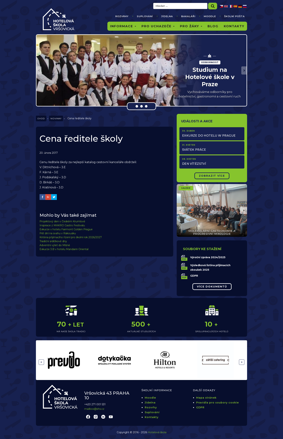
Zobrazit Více (212, 175)
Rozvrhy (122, 16)
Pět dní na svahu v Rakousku (58, 233)
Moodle (210, 16)
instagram (96, 417)
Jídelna (167, 16)
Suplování (145, 16)
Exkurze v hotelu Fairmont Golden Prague (66, 229)
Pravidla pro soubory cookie (217, 402)
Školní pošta (234, 16)
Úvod (41, 118)
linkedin (103, 417)
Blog (213, 26)
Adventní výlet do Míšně (55, 245)
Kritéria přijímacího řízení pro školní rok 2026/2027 (71, 237)
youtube (111, 417)
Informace (123, 26)
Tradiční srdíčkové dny (53, 241)
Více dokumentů (212, 286)
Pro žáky (191, 26)
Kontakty (234, 26)
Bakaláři (188, 16)
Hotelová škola (157, 432)
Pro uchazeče (158, 26)
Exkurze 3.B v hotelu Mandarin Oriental (64, 249)
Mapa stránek (206, 397)
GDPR (194, 275)
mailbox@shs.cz (94, 408)
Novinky (56, 118)
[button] (39, 70)
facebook (88, 417)
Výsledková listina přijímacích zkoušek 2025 (210, 267)
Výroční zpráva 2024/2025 (207, 257)
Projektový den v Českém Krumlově (62, 221)
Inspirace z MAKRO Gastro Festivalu (62, 225)
